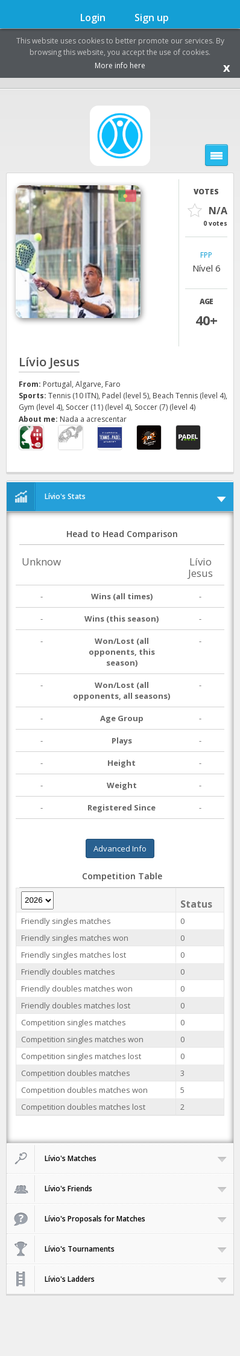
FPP (206, 255)
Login (93, 17)
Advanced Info (120, 848)
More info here (120, 65)
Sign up (151, 17)
